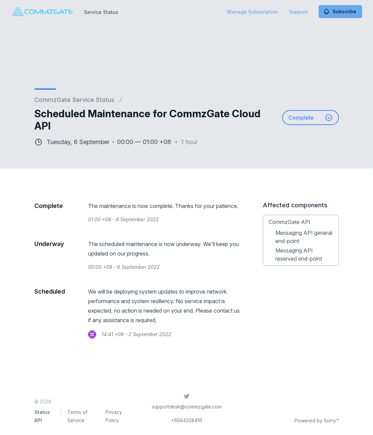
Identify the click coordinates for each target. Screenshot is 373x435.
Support (298, 12)
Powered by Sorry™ (316, 420)
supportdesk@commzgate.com (187, 407)
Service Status (101, 12)
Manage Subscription (252, 12)
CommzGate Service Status (74, 99)
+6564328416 (186, 420)
